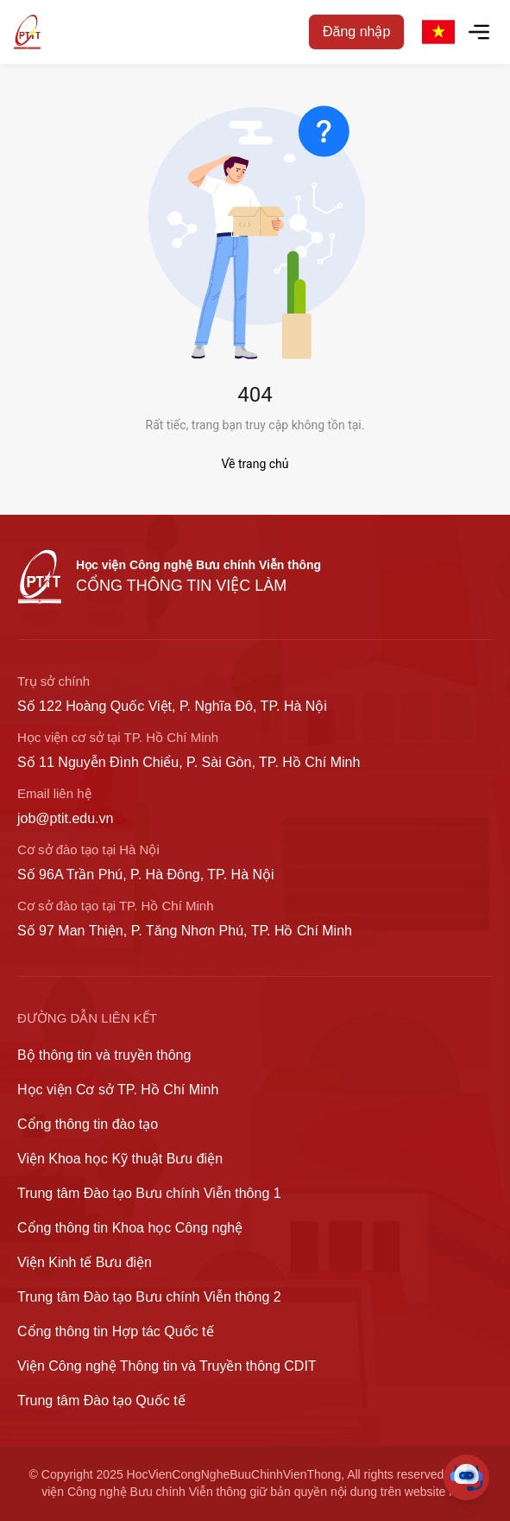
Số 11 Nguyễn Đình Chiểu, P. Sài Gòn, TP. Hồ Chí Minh (188, 762)
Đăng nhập (356, 31)
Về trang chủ (255, 464)
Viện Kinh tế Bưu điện (84, 1262)
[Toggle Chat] (466, 1477)
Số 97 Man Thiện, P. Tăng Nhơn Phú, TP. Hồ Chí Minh (184, 930)
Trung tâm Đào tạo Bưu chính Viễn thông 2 (149, 1297)
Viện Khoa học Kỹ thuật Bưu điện (120, 1158)
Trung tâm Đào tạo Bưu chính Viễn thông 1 (149, 1193)
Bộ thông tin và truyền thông (104, 1055)
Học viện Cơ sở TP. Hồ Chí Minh (117, 1089)
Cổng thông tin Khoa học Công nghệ (129, 1227)
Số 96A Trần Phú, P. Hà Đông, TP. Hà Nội (145, 874)
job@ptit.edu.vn (65, 818)
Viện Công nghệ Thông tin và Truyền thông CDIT (167, 1366)
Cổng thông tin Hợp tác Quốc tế (115, 1331)
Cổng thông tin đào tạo (87, 1124)
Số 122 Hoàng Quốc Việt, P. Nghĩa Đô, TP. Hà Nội (172, 706)
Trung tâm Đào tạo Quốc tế (101, 1400)
